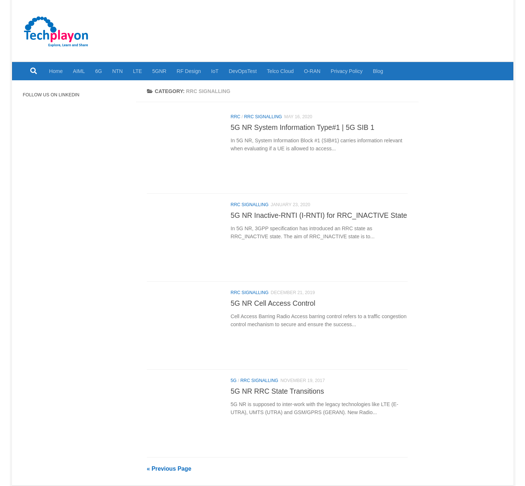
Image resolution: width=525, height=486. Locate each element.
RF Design (189, 71)
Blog (378, 71)
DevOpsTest (243, 71)
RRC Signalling (263, 116)
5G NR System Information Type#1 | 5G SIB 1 (302, 127)
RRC (236, 116)
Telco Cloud (280, 71)
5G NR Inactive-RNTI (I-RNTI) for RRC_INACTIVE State (319, 215)
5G (234, 380)
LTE (137, 71)
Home (56, 71)
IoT (214, 71)
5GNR (159, 71)
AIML (79, 71)
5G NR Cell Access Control (273, 303)
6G (98, 71)
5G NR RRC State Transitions (277, 391)
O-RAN (312, 71)
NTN (117, 71)
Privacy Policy (347, 71)
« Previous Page (169, 469)
